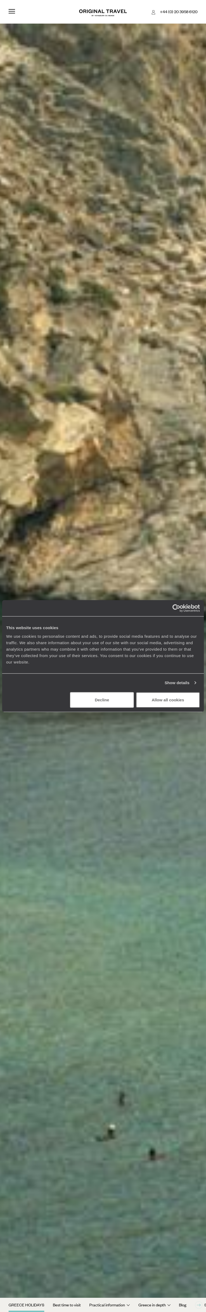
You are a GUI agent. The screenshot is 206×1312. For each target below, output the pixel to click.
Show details (177, 682)
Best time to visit (67, 1304)
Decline (102, 699)
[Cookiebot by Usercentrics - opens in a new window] (176, 608)
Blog (182, 1304)
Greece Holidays (26, 1304)
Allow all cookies (168, 699)
